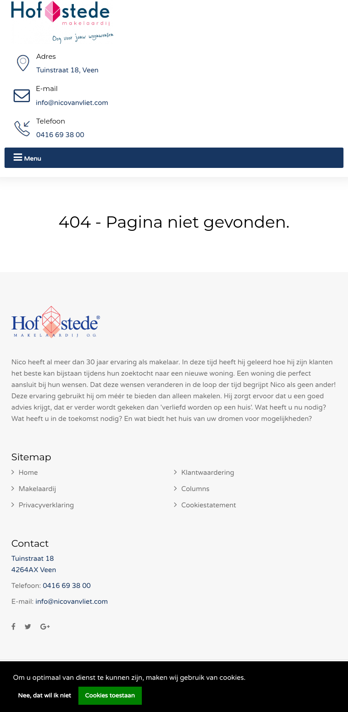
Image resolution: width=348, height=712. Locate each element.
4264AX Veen (33, 570)
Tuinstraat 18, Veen (67, 70)
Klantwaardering (207, 472)
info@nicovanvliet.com (72, 103)
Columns (195, 489)
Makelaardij (37, 489)
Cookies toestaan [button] (110, 695)
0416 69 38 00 (60, 135)
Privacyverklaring (46, 505)
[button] (248, 678)
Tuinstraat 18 (32, 558)
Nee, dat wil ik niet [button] (44, 695)
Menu (27, 157)
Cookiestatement (208, 505)
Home (28, 472)
